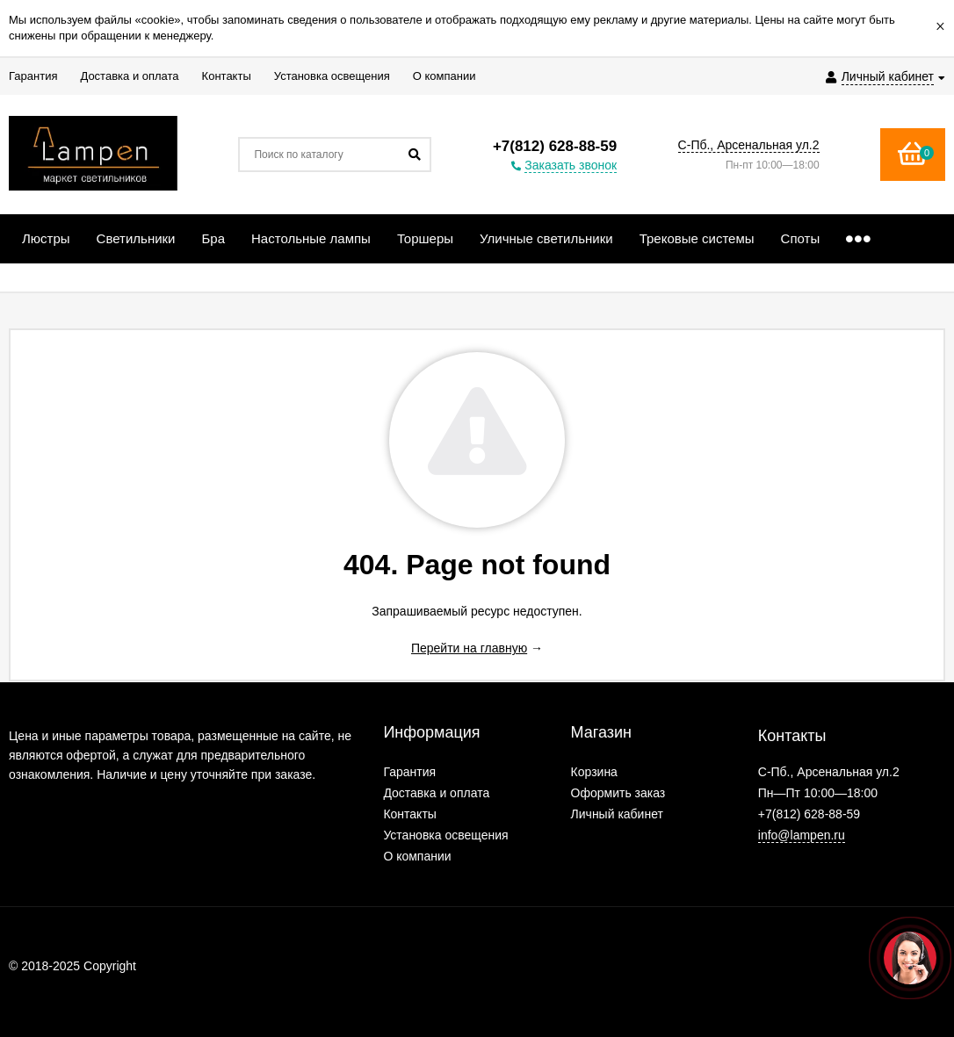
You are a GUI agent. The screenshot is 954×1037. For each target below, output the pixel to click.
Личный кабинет (617, 814)
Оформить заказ (618, 793)
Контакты (409, 814)
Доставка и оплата (436, 793)
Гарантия (409, 772)
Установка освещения (445, 835)
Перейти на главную (469, 648)
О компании (417, 856)
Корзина (594, 772)
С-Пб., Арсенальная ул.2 (749, 145)
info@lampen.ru (801, 835)
